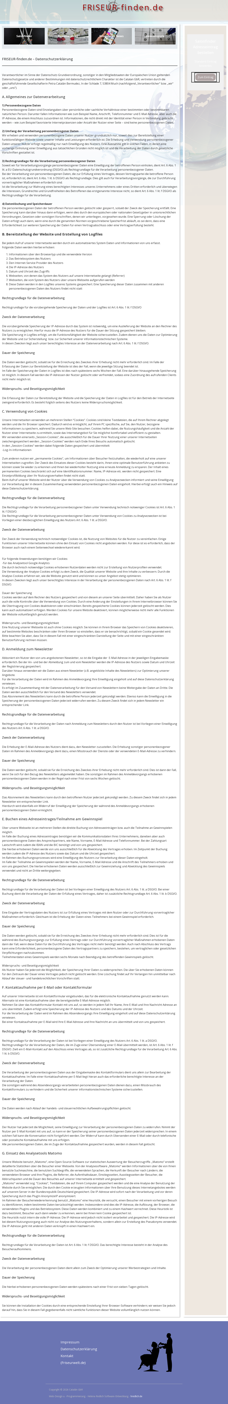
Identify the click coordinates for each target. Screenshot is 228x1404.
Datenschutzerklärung (79, 1349)
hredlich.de (136, 1396)
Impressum (70, 1342)
